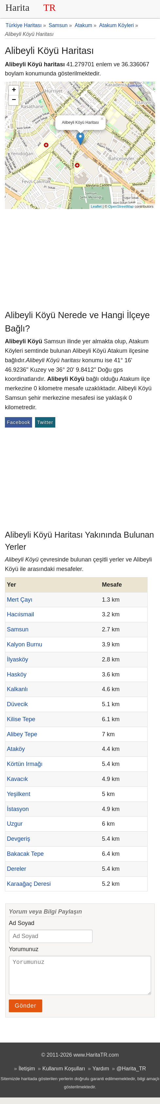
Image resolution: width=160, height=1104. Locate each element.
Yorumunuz (23, 949)
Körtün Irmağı (25, 764)
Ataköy (16, 749)
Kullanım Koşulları (64, 1075)
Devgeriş (18, 839)
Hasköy (17, 674)
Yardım (101, 1075)
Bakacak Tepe (25, 854)
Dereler (16, 869)
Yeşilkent (18, 794)
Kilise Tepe (21, 719)
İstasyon (18, 809)
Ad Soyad (21, 923)
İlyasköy (17, 659)
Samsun (17, 629)
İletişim (27, 1075)
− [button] (14, 100)
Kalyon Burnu (24, 644)
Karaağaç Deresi (29, 884)
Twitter (45, 422)
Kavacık (17, 779)
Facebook (18, 422)
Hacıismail (20, 614)
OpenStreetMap (121, 206)
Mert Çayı (19, 599)
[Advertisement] (80, 258)
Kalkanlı (17, 689)
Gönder (25, 1012)
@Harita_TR (131, 1075)
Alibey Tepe (22, 734)
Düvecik (17, 704)
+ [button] (14, 90)
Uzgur (15, 823)
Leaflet (96, 206)
